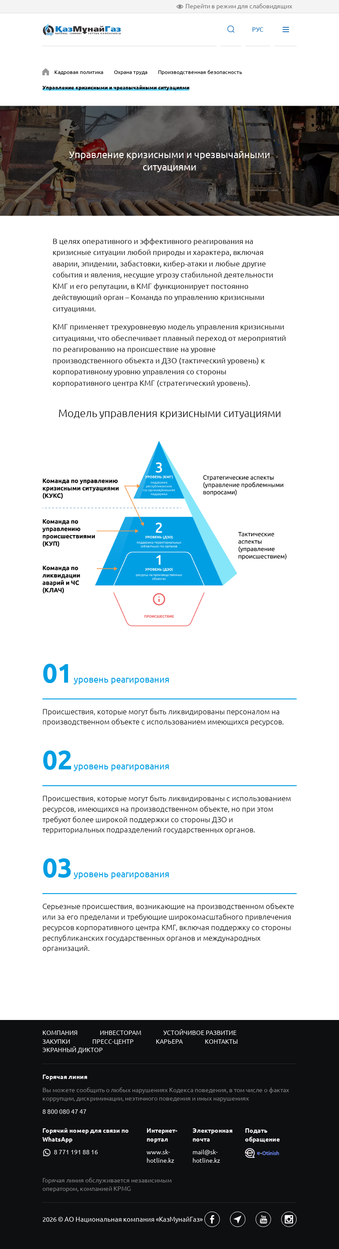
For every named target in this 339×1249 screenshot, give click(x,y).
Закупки (56, 1041)
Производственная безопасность (200, 72)
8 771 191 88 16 (70, 1152)
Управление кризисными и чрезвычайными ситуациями (115, 87)
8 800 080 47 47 (64, 1111)
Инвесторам (120, 1032)
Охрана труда (130, 72)
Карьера (169, 1041)
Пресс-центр (113, 1041)
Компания (60, 1032)
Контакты (221, 1041)
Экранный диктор (72, 1049)
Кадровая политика (78, 72)
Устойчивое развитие (200, 1032)
